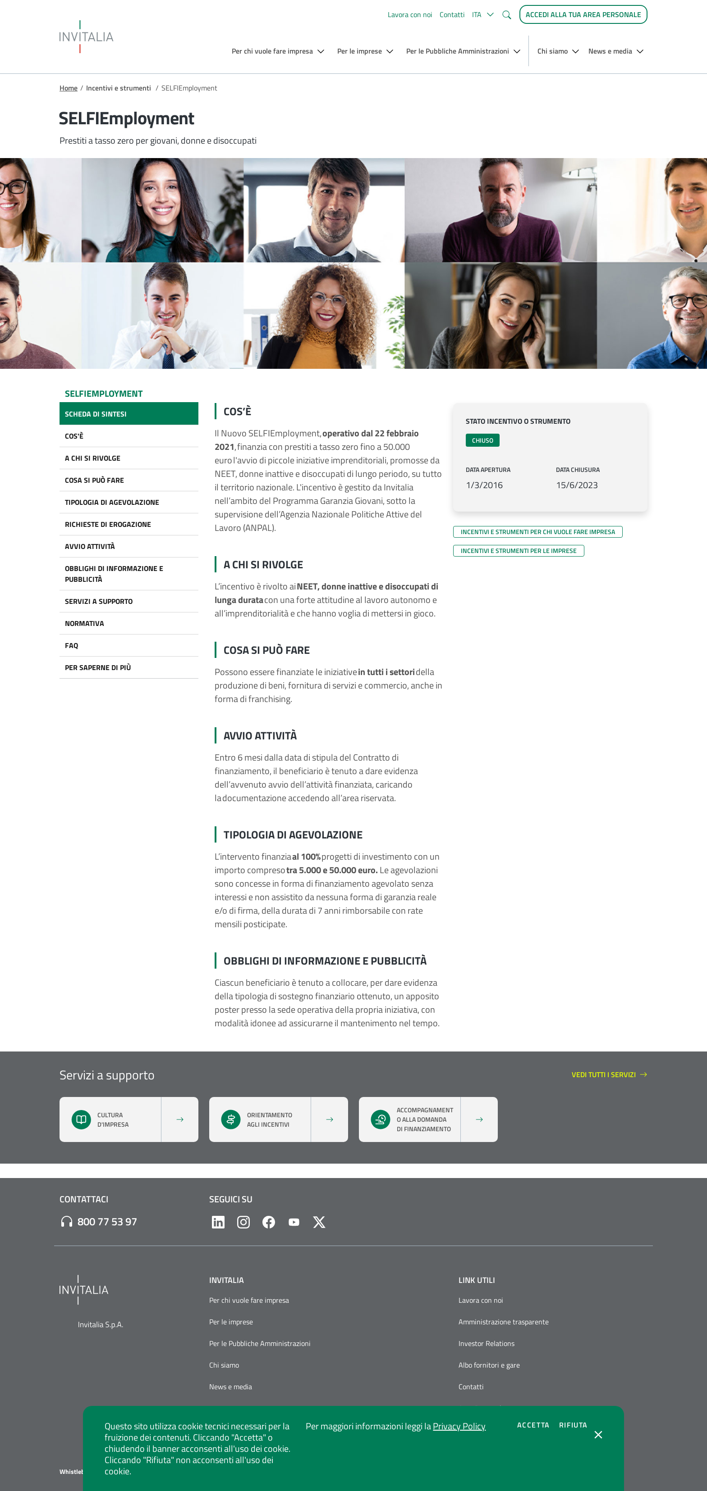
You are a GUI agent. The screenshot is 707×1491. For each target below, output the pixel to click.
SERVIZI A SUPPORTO (99, 601)
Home (69, 87)
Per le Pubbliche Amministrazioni (260, 1343)
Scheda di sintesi (96, 413)
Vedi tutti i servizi (609, 1075)
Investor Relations (486, 1343)
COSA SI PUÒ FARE (94, 480)
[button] (483, 14)
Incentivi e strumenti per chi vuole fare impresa (538, 531)
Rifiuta (573, 1424)
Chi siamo (224, 1365)
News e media (230, 1386)
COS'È (74, 436)
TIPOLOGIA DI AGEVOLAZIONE (112, 502)
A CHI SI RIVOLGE (92, 458)
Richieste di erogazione (108, 524)
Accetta (533, 1424)
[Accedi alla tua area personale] (583, 14)
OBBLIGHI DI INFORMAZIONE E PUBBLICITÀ (114, 574)
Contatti (452, 14)
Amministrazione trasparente (504, 1321)
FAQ (71, 645)
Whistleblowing (81, 1471)
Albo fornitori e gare (489, 1365)
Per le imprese (231, 1321)
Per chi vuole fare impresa (249, 1300)
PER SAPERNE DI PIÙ (98, 667)
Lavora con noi (410, 14)
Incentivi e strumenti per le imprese (519, 550)
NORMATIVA (84, 623)
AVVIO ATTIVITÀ (90, 546)
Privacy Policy (459, 1426)
